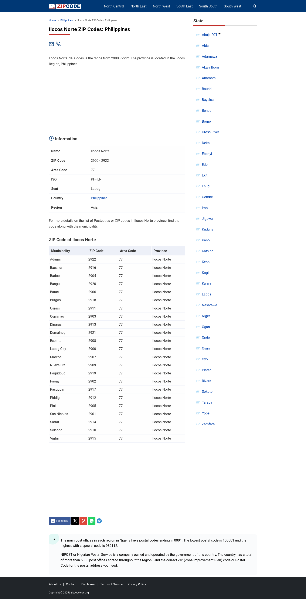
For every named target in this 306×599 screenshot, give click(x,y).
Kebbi (206, 262)
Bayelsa (208, 100)
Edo (205, 165)
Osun (206, 348)
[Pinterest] (83, 521)
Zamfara (208, 424)
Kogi (205, 273)
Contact (71, 584)
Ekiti (205, 175)
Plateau (207, 370)
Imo (205, 208)
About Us (55, 584)
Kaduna (207, 229)
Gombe (207, 197)
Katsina (207, 251)
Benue (206, 111)
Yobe (206, 413)
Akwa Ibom (210, 67)
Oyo (205, 359)
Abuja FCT (209, 35)
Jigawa (207, 219)
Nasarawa (209, 305)
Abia (205, 46)
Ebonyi (207, 154)
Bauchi (207, 89)
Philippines (99, 198)
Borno (206, 121)
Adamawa (209, 56)
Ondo (206, 337)
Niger (206, 316)
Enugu (206, 186)
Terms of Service (111, 584)
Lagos (206, 294)
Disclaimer (88, 584)
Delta (206, 143)
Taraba (207, 402)
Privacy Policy (137, 584)
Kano (206, 240)
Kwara (206, 283)
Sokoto (207, 392)
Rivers (206, 381)
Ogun (206, 327)
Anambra (209, 78)
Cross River (210, 132)
